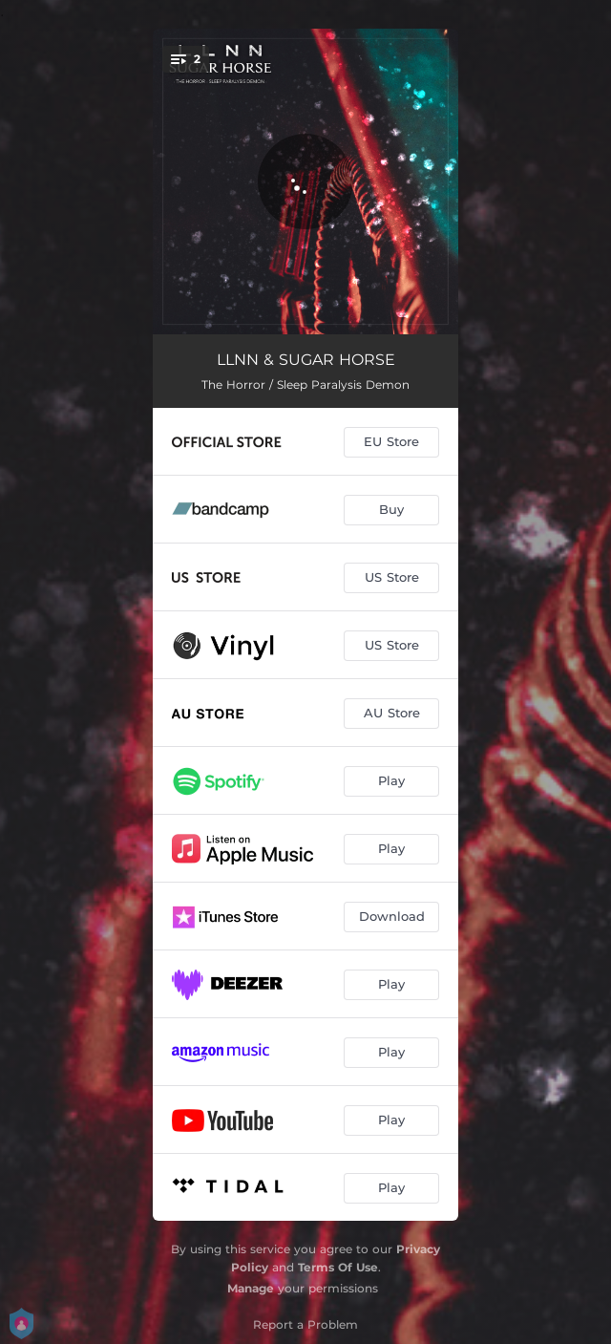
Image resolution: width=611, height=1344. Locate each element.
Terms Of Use (338, 1267)
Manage (250, 1288)
